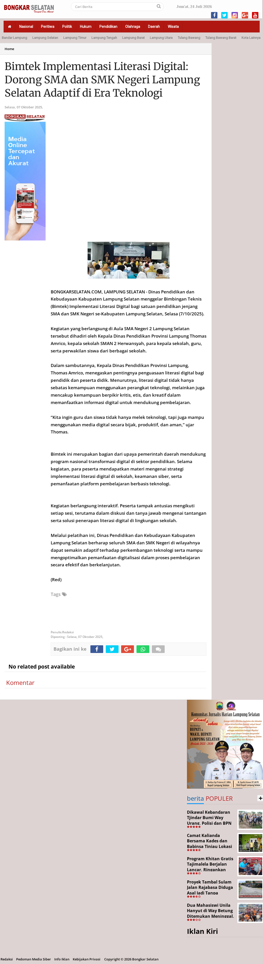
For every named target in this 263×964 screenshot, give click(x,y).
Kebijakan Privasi (86, 959)
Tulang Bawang (189, 38)
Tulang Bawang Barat (220, 38)
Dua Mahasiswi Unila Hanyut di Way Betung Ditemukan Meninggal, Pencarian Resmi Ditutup (210, 916)
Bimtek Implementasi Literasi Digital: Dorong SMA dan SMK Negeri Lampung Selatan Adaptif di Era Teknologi (102, 79)
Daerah (154, 27)
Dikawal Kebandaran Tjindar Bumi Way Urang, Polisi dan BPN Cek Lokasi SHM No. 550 (209, 823)
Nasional (26, 27)
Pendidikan (108, 27)
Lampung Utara (161, 38)
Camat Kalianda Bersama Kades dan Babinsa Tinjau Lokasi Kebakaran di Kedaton (210, 844)
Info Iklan (61, 959)
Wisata (173, 27)
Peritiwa (47, 27)
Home (9, 49)
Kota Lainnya (250, 38)
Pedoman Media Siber (33, 959)
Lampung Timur (74, 38)
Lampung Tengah (104, 38)
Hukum (85, 27)
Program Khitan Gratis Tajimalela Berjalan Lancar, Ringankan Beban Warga (210, 867)
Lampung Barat (133, 38)
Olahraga (132, 27)
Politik (67, 27)
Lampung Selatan (45, 38)
